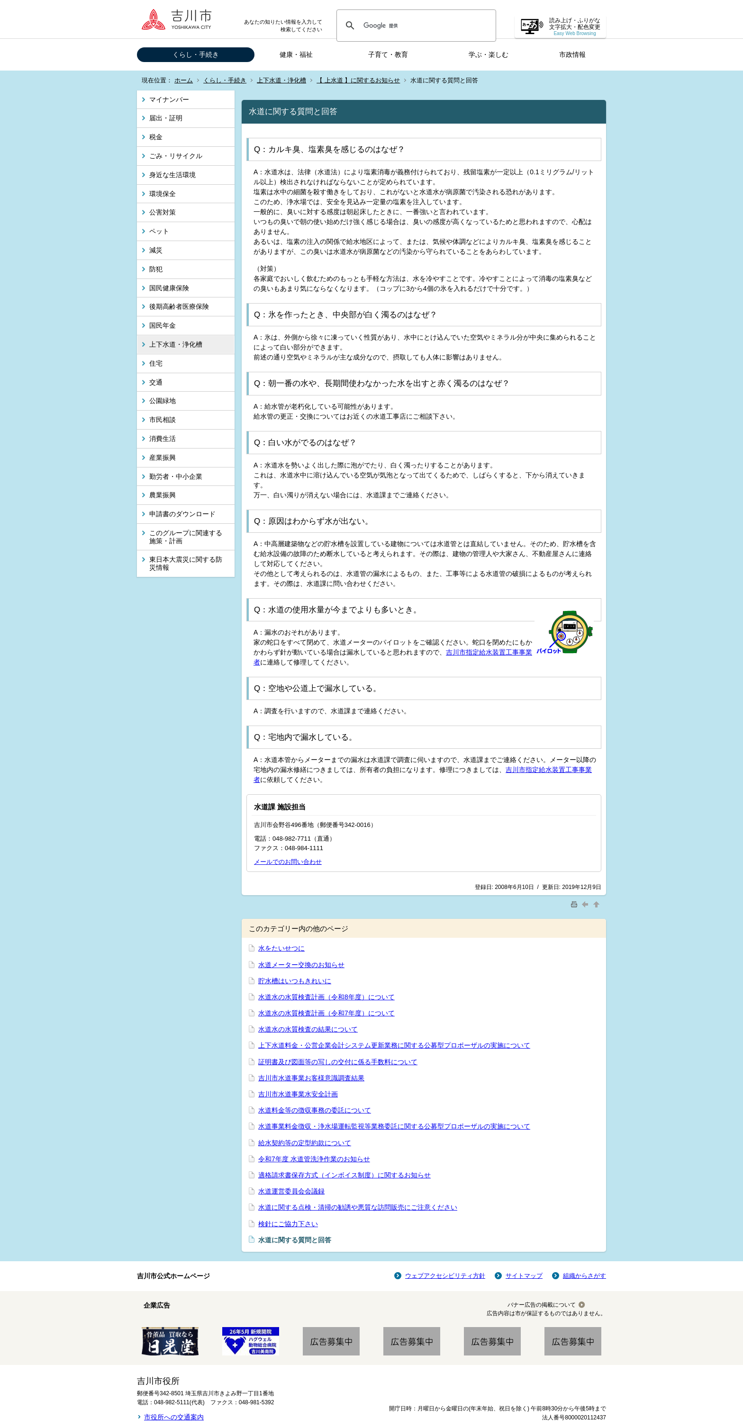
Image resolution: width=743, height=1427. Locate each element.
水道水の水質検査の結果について (308, 1029)
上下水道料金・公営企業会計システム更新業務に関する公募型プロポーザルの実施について (394, 1045)
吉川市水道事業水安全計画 (298, 1094)
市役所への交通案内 (174, 1417)
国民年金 (162, 325)
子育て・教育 (388, 54)
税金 (156, 137)
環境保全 (162, 193)
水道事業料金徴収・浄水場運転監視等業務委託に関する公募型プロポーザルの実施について (394, 1126)
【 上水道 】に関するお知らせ (358, 80)
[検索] (414, 25)
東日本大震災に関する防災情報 (185, 563)
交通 (156, 382)
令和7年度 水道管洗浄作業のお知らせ (314, 1159)
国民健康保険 (169, 288)
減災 (156, 250)
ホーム (183, 80)
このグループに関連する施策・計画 (185, 537)
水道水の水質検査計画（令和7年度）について (326, 1013)
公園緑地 (162, 400)
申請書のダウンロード (182, 514)
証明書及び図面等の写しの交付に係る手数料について (337, 1062)
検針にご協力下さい (288, 1224)
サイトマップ (524, 1275)
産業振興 (162, 457)
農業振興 (162, 495)
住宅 (156, 363)
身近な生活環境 (172, 175)
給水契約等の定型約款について (304, 1143)
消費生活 (162, 438)
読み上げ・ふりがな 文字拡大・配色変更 (574, 26)
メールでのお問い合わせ (288, 861)
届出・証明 (165, 118)
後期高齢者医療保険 (179, 306)
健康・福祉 (296, 54)
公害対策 (162, 212)
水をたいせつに (281, 948)
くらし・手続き (195, 54)
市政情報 (572, 54)
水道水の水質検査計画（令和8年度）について (326, 997)
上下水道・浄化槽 (281, 80)
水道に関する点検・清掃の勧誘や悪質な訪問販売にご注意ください (357, 1207)
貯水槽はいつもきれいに (294, 981)
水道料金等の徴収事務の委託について (314, 1110)
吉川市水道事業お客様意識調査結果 (311, 1078)
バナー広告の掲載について (541, 1304)
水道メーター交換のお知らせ (301, 965)
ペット (159, 231)
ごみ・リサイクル (175, 156)
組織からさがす (584, 1275)
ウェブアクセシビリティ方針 (445, 1275)
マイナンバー (169, 99)
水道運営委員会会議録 (291, 1191)
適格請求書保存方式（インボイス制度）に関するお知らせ (344, 1175)
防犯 (156, 269)
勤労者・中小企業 (175, 476)
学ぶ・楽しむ (488, 54)
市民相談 (162, 419)
